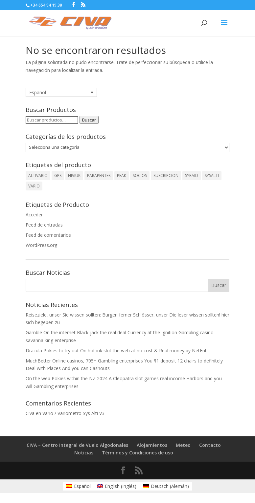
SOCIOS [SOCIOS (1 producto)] (140, 175)
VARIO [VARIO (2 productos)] (34, 186)
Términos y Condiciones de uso (137, 452)
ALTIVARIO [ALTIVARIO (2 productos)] (38, 175)
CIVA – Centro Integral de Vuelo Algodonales (77, 445)
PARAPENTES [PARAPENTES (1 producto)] (98, 175)
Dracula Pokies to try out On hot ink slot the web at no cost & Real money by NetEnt (116, 350)
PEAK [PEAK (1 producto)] (121, 175)
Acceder (34, 214)
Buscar (89, 120)
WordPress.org (41, 245)
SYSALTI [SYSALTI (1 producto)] (212, 175)
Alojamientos (152, 445)
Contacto (210, 445)
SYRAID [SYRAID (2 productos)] (191, 175)
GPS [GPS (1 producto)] (57, 175)
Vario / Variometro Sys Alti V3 (73, 413)
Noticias (83, 452)
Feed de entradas (44, 225)
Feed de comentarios (48, 235)
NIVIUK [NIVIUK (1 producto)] (74, 175)
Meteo (183, 445)
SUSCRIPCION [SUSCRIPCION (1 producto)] (165, 175)
